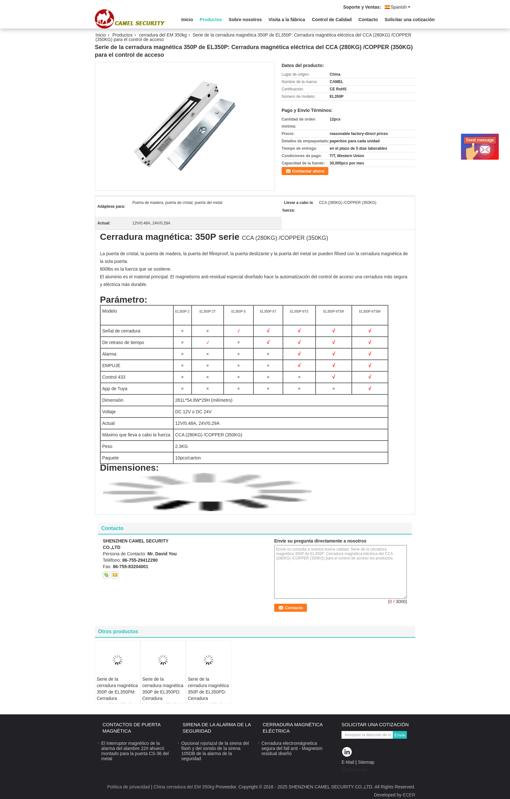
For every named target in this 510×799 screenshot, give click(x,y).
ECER (409, 794)
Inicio (187, 19)
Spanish (400, 7)
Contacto (368, 19)
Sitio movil (353, 769)
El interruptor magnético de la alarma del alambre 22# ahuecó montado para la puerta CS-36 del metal (135, 751)
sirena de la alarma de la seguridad (217, 728)
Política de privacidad (128, 786)
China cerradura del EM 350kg (183, 786)
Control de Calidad (331, 19)
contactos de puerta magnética (131, 728)
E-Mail (347, 762)
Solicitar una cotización (410, 19)
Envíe (399, 735)
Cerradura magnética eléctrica (293, 728)
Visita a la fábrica (286, 19)
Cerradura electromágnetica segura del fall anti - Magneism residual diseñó (292, 748)
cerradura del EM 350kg (163, 35)
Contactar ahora (308, 171)
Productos (211, 19)
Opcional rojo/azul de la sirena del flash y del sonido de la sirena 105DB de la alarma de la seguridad (215, 751)
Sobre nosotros (245, 19)
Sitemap (366, 762)
